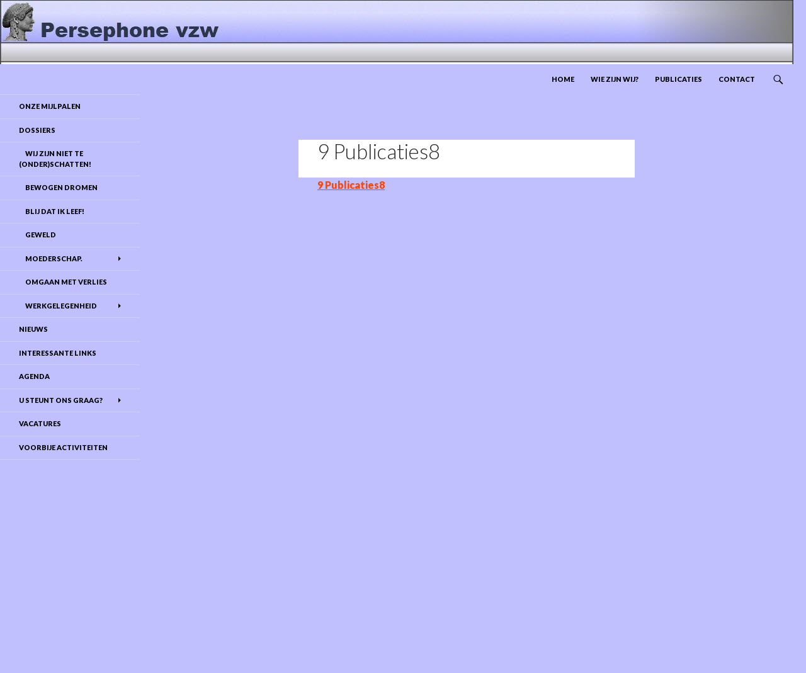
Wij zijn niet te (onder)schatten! (55, 158)
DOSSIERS (37, 130)
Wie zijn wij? (615, 79)
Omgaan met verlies (63, 282)
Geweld (37, 234)
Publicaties (678, 79)
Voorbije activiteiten (63, 447)
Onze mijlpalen (50, 106)
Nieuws (33, 329)
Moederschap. (50, 258)
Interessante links (57, 353)
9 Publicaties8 (351, 185)
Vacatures (40, 423)
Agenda (34, 376)
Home (563, 79)
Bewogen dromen (58, 187)
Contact (736, 79)
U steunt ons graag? (61, 400)
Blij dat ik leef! (51, 211)
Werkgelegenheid (58, 306)
